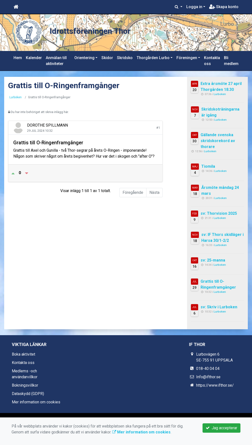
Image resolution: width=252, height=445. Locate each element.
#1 (158, 128)
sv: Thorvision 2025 (219, 213)
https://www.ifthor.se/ (215, 385)
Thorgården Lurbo (153, 57)
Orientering (84, 57)
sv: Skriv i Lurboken (219, 307)
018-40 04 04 (208, 368)
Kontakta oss (212, 60)
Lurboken (15, 97)
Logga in (194, 6)
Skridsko (125, 57)
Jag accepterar (221, 428)
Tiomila (208, 166)
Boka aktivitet (23, 354)
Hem (18, 57)
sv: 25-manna (213, 260)
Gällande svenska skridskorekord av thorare (218, 140)
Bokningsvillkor (25, 385)
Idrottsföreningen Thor (101, 30)
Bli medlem (231, 60)
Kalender (34, 57)
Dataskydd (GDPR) (28, 393)
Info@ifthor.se (208, 377)
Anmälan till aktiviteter (56, 60)
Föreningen (186, 57)
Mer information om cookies (36, 402)
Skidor (107, 57)
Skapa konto (223, 6)
